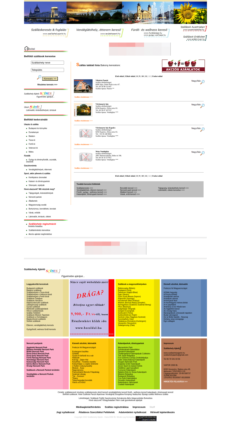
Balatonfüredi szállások (36, 319)
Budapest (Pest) (124, 290)
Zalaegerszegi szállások (36, 305)
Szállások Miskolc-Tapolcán (37, 315)
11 (146, 76)
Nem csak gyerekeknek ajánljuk (129, 400)
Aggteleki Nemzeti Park (36, 347)
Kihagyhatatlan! (109, 400)
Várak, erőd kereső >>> (130, 194)
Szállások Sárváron (34, 301)
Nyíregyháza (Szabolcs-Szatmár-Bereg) (134, 305)
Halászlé (75, 358)
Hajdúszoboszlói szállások (37, 303)
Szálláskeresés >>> (85, 188)
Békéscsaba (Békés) (126, 288)
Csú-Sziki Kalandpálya (127, 378)
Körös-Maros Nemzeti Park (38, 364)
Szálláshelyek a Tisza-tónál (37, 292)
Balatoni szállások (33, 290)
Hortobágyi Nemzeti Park (37, 360)
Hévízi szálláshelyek (34, 311)
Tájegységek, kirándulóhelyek (41, 193)
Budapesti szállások (34, 288)
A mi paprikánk (170, 305)
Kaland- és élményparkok (39, 181)
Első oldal (119, 76)
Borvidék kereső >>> (128, 188)
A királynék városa (171, 296)
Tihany (75, 378)
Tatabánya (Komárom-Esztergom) (132, 321)
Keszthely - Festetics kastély (84, 362)
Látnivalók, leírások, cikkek (40, 217)
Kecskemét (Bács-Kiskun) (128, 301)
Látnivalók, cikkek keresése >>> (171, 190)
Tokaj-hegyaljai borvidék (82, 380)
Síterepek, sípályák (36, 185)
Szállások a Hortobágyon (36, 317)
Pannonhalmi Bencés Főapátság (85, 372)
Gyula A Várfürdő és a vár (82, 356)
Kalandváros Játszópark (128, 382)
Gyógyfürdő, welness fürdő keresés (41, 329)
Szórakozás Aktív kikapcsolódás (130, 398)
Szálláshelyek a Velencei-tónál (39, 294)
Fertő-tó (32, 144)
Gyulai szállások (33, 307)
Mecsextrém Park (125, 347)
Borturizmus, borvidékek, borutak (42, 209)
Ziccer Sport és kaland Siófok (130, 366)
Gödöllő (75, 354)
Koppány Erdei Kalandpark (129, 364)
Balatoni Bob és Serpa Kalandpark (132, 372)
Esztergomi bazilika (80, 352)
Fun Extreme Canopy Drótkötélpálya (133, 358)
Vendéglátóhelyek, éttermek (40, 170)
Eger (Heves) (123, 294)
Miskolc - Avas (78, 368)
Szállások (94, 398)
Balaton (32, 136)
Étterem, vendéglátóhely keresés (40, 325)
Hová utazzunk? (95, 400)
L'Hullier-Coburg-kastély (82, 366)
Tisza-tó (32, 140)
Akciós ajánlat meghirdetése (40, 234)
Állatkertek (33, 201)
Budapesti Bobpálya (126, 376)
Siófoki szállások (33, 321)
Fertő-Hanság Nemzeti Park (38, 358)
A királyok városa (171, 299)
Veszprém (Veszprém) (127, 323)
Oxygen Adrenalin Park (127, 362)
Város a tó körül (78, 382)
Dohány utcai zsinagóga (174, 319)
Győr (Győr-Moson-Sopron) (129, 296)
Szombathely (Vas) (126, 319)
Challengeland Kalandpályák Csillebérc (134, 354)
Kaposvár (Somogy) (126, 299)
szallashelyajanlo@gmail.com (176, 355)
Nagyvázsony (77, 370)
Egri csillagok (169, 321)
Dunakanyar (34, 132)
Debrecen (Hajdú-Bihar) (128, 292)
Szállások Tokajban (34, 299)
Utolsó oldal (157, 76)
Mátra (31, 152)
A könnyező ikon (170, 301)
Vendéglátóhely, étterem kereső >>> (92, 190)
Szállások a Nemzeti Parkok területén (42, 370)
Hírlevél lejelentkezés (162, 412)
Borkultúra (148, 398)
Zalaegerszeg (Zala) (126, 325)
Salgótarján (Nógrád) (126, 309)
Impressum (138, 407)
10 (143, 76)
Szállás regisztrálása (117, 407)
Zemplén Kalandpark (126, 380)
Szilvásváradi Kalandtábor (129, 349)
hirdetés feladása (35, 226)
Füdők (101, 398)
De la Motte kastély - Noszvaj (176, 317)
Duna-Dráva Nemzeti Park (37, 354)
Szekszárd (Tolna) (125, 313)
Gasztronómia (110, 398)
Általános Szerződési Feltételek (97, 412)
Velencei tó (33, 148)
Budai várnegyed (171, 315)
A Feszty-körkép (170, 294)
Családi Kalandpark (126, 384)
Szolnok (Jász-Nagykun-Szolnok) (131, 317)
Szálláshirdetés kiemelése (39, 230)
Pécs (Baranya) (124, 307)
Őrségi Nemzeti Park (35, 366)
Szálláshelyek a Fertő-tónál (37, 296)
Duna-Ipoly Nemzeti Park (37, 356)
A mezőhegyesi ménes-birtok (176, 303)
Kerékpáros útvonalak (38, 177)
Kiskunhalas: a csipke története (85, 364)
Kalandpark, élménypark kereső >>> (92, 194)
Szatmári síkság (78, 374)
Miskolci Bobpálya (125, 374)
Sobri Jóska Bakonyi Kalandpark (131, 360)
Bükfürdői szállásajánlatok (37, 309)
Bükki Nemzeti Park (35, 352)
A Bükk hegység (170, 292)
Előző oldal (130, 76)
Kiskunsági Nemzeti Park (37, 362)
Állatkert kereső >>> (128, 192)
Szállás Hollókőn (33, 313)
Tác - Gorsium (78, 376)
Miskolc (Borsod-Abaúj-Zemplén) (131, 303)
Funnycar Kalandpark (127, 370)
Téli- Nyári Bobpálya (126, 356)
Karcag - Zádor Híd (80, 360)
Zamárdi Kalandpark (126, 352)
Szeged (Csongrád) (126, 311)
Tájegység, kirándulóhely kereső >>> (173, 188)
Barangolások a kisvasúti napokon (178, 313)
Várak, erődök (34, 213)
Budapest (32, 128)
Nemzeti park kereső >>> (130, 190)
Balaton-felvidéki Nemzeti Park (40, 349)
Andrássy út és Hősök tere (174, 307)
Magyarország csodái (37, 205)
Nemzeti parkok (35, 197)
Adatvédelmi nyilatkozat (132, 412)
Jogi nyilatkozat (65, 412)
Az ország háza (170, 311)
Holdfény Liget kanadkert (128, 368)
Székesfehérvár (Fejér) (127, 315)
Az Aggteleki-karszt (172, 309)
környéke (43, 128)
